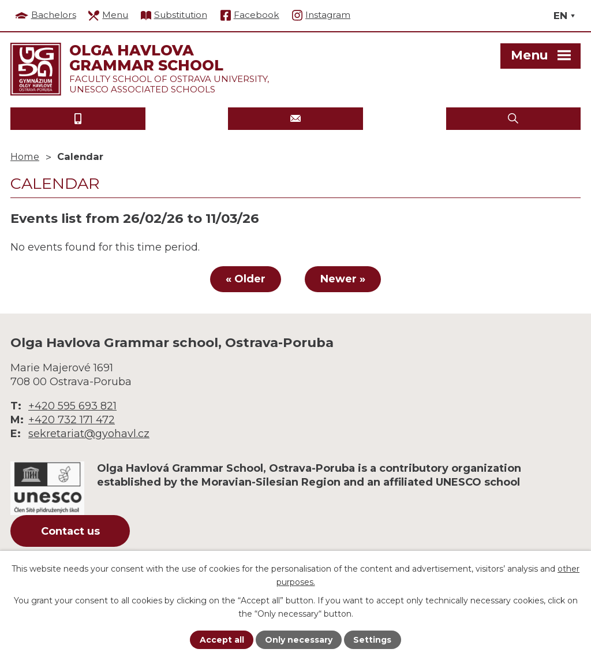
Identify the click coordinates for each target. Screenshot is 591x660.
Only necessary (298, 640)
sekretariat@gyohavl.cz (88, 433)
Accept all (222, 640)
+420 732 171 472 (71, 419)
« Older (245, 279)
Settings (372, 640)
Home (24, 156)
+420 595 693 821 (72, 406)
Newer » (342, 279)
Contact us (70, 531)
